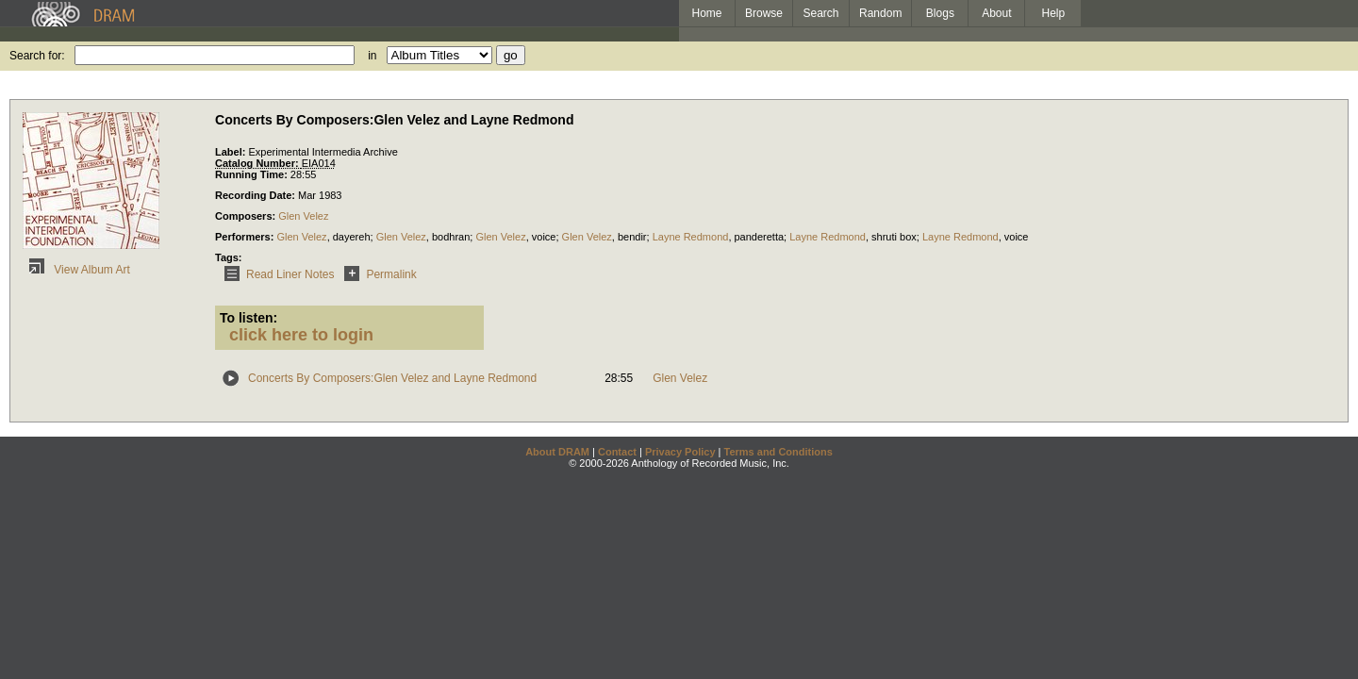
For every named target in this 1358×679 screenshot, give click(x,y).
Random (880, 13)
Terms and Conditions (778, 451)
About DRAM (557, 451)
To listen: (248, 317)
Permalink (377, 274)
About (996, 13)
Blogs (940, 13)
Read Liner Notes (276, 274)
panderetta (760, 236)
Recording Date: (256, 195)
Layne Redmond (691, 236)
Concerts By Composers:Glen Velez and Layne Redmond (392, 378)
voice (544, 236)
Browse (764, 13)
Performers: (245, 236)
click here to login (301, 334)
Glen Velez (303, 216)
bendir (632, 236)
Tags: (228, 257)
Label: (231, 151)
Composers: (246, 216)
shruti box (894, 236)
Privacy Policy (680, 451)
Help (1054, 13)
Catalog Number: (258, 163)
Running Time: (252, 174)
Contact (617, 451)
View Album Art (76, 269)
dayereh (352, 236)
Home (706, 13)
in (372, 55)
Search (821, 13)
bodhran (451, 236)
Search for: (37, 55)
